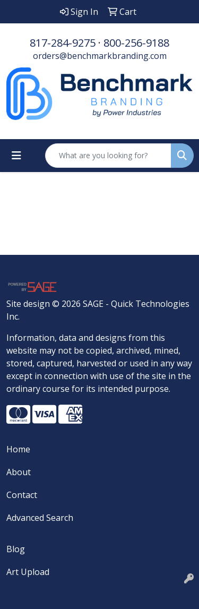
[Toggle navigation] (16, 155)
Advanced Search (39, 518)
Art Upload (27, 572)
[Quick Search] (108, 155)
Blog (15, 549)
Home (18, 449)
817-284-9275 (63, 43)
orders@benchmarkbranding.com (100, 56)
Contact (21, 495)
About (18, 472)
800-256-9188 (136, 43)
